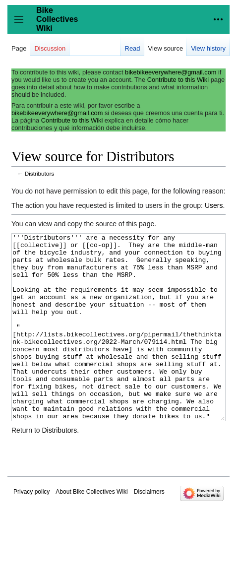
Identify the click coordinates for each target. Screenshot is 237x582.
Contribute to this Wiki (178, 79)
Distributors (39, 173)
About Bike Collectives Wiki (91, 528)
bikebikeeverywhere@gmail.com (170, 72)
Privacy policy (31, 528)
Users (214, 205)
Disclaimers (149, 528)
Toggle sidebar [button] (22, 24)
